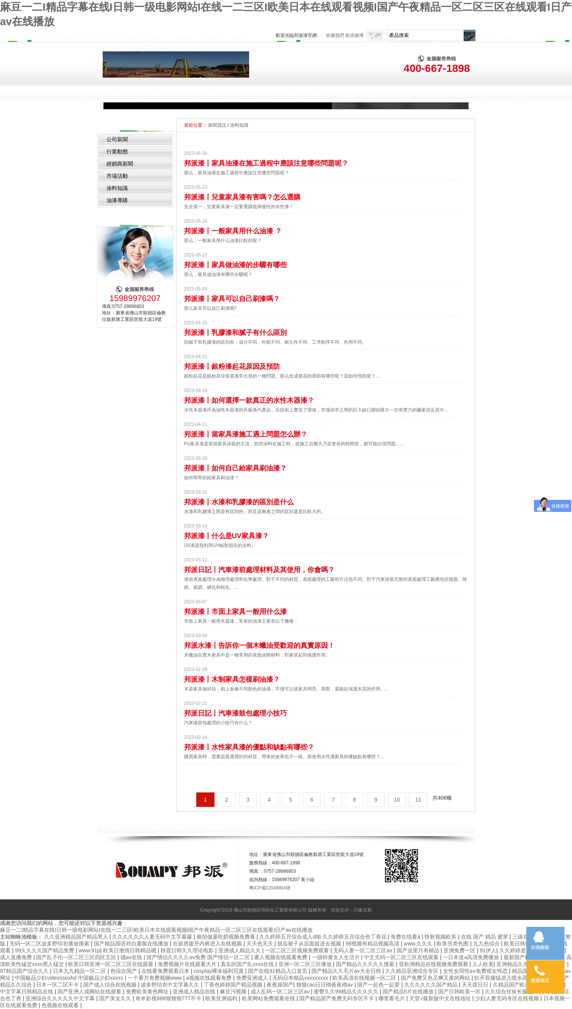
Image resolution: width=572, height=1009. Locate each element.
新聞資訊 (216, 94)
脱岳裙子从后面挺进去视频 (310, 943)
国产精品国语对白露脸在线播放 (132, 943)
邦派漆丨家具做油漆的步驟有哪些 (235, 265)
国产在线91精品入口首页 (278, 971)
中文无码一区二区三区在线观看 (402, 957)
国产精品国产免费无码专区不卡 (337, 998)
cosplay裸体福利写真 (219, 971)
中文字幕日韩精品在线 (27, 991)
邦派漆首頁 (112, 94)
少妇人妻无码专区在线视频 (507, 998)
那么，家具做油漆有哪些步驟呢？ (218, 274)
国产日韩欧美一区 (460, 991)
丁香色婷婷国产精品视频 (234, 985)
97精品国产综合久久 (25, 971)
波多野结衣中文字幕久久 (171, 985)
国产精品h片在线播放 (409, 991)
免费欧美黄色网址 (148, 991)
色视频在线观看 (60, 1005)
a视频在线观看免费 (209, 978)
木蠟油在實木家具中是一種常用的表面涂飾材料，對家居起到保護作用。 (257, 655)
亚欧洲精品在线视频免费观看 (434, 964)
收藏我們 (335, 35)
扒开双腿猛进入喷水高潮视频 (509, 978)
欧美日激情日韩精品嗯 (130, 950)
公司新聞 (117, 139)
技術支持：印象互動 (351, 910)
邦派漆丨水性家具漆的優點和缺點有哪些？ (249, 747)
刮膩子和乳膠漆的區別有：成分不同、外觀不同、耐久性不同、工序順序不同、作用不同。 (275, 342)
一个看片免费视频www (155, 978)
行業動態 (117, 151)
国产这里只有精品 (419, 950)
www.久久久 (419, 943)
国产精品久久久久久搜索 (366, 964)
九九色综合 (487, 943)
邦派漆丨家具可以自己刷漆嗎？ (232, 299)
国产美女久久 (116, 998)
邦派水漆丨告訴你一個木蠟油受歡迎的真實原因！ (259, 645)
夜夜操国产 (280, 985)
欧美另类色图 (453, 943)
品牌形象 (320, 94)
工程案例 (251, 94)
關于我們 (354, 94)
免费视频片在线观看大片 (188, 964)
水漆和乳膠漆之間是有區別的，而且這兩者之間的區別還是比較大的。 (255, 511)
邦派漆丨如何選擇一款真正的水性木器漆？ (249, 400)
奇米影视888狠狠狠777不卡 (169, 998)
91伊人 (488, 950)
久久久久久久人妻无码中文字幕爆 (153, 937)
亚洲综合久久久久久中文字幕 (60, 998)
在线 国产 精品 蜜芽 (485, 937)
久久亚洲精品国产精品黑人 (77, 937)
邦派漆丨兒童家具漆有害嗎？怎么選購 (242, 197)
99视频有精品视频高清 (373, 943)
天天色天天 (260, 943)
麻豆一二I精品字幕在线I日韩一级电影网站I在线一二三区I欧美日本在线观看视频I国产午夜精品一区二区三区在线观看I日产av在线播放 (156, 930)
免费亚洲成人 (253, 978)
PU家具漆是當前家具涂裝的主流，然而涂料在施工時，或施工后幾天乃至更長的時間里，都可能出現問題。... (294, 443)
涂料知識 (117, 188)
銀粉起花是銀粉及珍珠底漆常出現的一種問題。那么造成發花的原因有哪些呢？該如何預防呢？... (282, 376)
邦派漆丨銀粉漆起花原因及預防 (232, 366)
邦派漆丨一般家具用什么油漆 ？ (233, 231)
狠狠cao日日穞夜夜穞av (325, 985)
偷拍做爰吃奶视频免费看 (227, 937)
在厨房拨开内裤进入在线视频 (208, 943)
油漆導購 (117, 200)
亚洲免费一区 (460, 950)
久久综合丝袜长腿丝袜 (512, 991)
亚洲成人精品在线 (195, 991)
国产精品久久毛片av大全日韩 (347, 971)
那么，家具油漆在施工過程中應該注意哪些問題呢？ (236, 172)
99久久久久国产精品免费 (45, 950)
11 (418, 800)
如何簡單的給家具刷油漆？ (211, 477)
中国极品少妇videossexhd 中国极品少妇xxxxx (70, 978)
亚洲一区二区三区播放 (305, 964)
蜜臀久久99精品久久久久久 (347, 991)
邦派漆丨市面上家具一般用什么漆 (235, 611)
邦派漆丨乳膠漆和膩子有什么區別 (235, 332)
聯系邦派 (389, 94)
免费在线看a (406, 937)
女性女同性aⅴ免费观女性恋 (476, 971)
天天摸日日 (476, 985)
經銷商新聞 (119, 164)
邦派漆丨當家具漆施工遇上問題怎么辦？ (245, 434)
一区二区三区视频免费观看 (297, 950)
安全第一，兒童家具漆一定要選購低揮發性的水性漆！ (239, 206)
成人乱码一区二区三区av (281, 991)
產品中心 (181, 94)
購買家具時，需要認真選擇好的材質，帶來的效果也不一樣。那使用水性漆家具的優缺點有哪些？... (284, 756)
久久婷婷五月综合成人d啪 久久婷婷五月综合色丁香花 (323, 937)
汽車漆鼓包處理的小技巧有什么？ (218, 722)
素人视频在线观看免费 (281, 957)
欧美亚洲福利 (222, 998)
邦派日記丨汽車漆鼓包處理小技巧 (235, 713)
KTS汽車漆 (147, 94)
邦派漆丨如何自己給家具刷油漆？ (235, 468)
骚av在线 (132, 957)
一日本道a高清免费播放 (471, 957)
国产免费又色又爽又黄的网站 (436, 978)
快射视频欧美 (441, 937)
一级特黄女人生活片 (336, 957)
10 (397, 800)
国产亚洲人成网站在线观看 (90, 991)
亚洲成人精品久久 (240, 950)
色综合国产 (124, 971)
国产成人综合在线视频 (110, 985)
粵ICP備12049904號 (270, 888)
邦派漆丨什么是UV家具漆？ (226, 536)
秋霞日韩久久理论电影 (187, 950)
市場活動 (117, 176)
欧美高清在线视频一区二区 (365, 978)
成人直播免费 (16, 957)
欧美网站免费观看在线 (269, 998)
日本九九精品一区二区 (80, 971)
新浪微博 (354, 35)
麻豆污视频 (234, 991)
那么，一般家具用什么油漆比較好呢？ (223, 240)
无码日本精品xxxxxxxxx (301, 978)
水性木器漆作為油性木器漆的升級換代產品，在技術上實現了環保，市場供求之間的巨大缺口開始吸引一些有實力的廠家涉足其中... (316, 410)
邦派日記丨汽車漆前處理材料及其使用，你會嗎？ (259, 570)
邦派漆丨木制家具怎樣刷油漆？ (232, 679)
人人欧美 (483, 964)
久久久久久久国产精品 (431, 985)
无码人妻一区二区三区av (363, 950)
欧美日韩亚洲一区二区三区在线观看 (111, 964)
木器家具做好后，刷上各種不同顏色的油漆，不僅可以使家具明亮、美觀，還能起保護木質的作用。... (286, 689)
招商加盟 (285, 94)
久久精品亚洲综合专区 (412, 971)
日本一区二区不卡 (58, 985)
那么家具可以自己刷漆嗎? (210, 308)
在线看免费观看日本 (166, 971)
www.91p (89, 950)
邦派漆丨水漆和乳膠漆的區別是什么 (239, 502)
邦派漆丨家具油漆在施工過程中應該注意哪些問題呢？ (266, 163)
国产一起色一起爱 (379, 985)
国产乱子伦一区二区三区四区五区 (77, 957)
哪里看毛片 (392, 998)
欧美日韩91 (518, 943)
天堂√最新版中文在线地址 (440, 998)
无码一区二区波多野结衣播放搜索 (50, 943)
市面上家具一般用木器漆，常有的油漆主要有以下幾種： (241, 621)
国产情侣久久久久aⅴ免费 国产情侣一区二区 (198, 957)
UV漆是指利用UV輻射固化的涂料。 (220, 545)
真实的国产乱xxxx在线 (248, 964)
